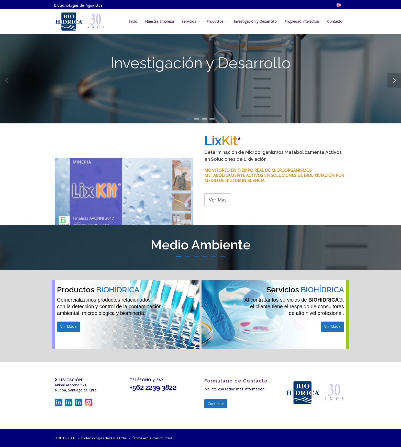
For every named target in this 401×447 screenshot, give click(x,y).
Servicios (189, 21)
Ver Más (218, 200)
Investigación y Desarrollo (255, 21)
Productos (215, 21)
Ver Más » (68, 326)
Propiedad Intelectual (301, 21)
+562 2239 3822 (153, 387)
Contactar (216, 403)
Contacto (334, 21)
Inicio (133, 21)
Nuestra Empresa (159, 21)
